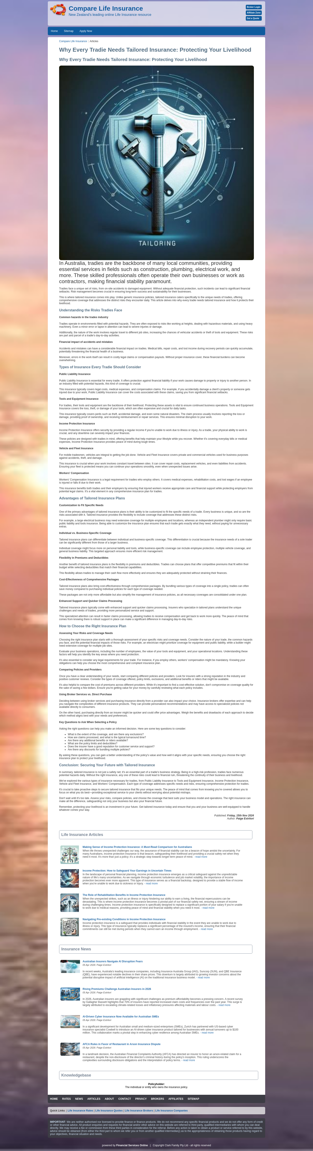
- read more (200, 856)
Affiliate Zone (254, 13)
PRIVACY (141, 1098)
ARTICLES (93, 1098)
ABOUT (109, 1098)
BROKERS (157, 1098)
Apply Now (86, 31)
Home (54, 31)
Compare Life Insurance (73, 41)
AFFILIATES (175, 1098)
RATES (66, 1098)
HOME (54, 1098)
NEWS (79, 1098)
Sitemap (68, 31)
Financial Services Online (132, 1145)
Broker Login (253, 7)
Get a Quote (253, 18)
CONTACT (124, 1098)
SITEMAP (193, 1098)
